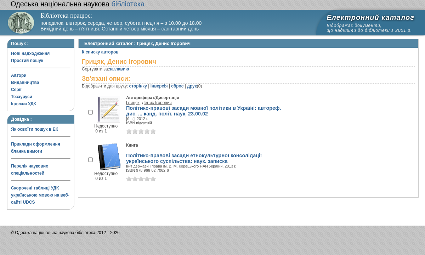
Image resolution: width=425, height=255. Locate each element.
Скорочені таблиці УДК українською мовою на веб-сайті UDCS (40, 195)
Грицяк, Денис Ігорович (149, 102)
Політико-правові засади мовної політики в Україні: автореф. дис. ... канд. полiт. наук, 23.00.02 (203, 111)
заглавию (119, 69)
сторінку (138, 86)
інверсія (159, 86)
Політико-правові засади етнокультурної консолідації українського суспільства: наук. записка (194, 158)
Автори (19, 75)
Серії (16, 89)
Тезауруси (21, 96)
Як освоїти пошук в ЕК (34, 129)
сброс (177, 86)
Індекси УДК (23, 103)
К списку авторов (100, 52)
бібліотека (77, 4)
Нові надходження (30, 53)
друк (192, 86)
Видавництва (25, 82)
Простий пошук (27, 60)
